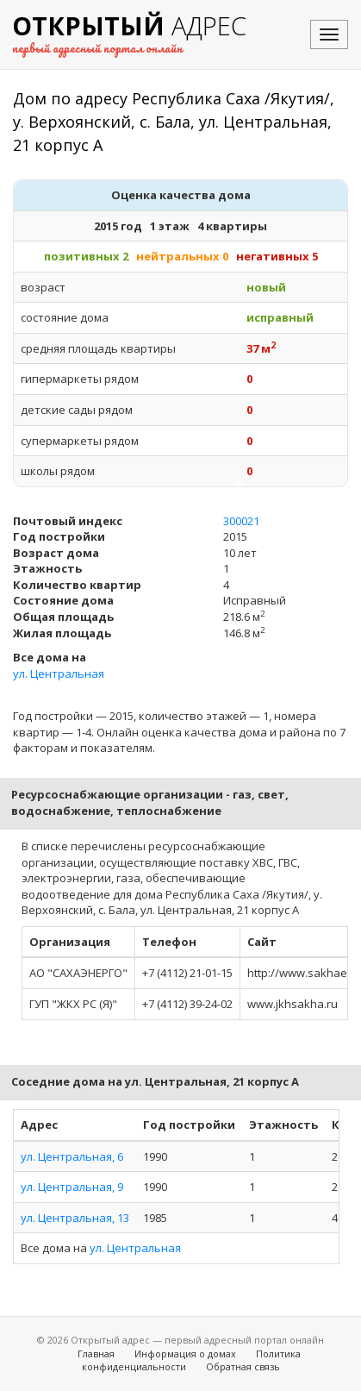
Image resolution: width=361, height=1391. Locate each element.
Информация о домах (185, 1353)
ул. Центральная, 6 (72, 1156)
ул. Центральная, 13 (75, 1217)
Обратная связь (243, 1366)
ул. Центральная (58, 673)
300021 (241, 521)
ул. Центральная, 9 (72, 1186)
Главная (96, 1353)
